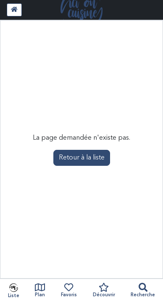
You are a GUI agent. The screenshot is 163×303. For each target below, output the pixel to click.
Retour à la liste (82, 157)
